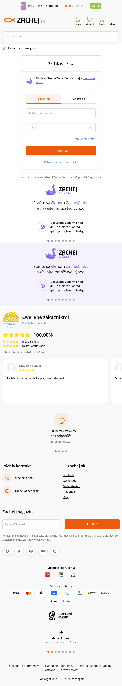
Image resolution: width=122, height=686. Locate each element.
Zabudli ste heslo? (85, 138)
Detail (96, 6)
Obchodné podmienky (24, 666)
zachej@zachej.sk (27, 491)
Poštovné (49, 670)
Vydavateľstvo (71, 486)
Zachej (11, 48)
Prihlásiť (92, 524)
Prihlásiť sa (61, 150)
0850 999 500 (24, 478)
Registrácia (78, 98)
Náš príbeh (69, 491)
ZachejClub (69, 480)
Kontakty (68, 475)
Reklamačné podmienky (57, 666)
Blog (66, 497)
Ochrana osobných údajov (93, 666)
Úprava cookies (69, 670)
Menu (113, 21)
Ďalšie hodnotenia (34, 323)
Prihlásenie (43, 98)
